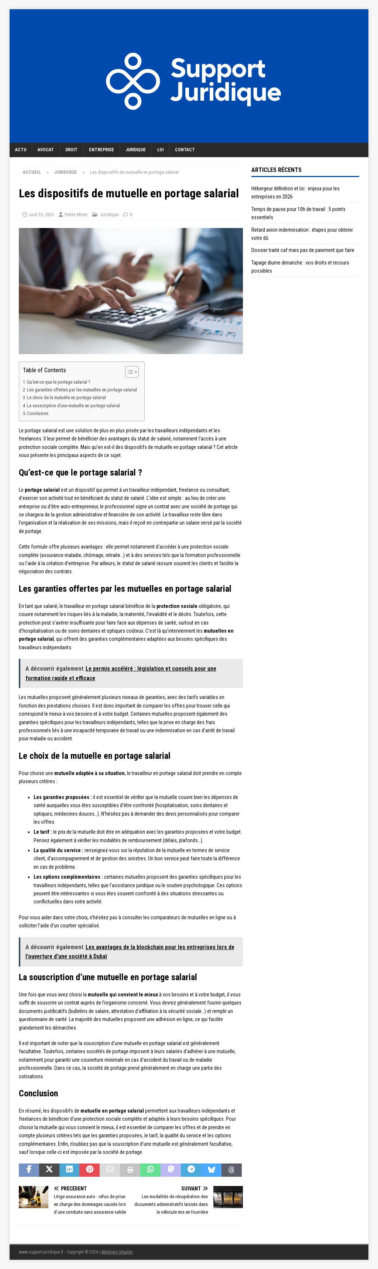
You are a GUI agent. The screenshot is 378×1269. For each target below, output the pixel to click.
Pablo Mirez (76, 214)
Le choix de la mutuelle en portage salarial (66, 397)
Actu (20, 149)
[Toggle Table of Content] (128, 372)
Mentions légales (117, 1252)
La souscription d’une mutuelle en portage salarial (73, 405)
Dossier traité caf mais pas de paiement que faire (302, 250)
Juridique (136, 149)
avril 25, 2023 (41, 214)
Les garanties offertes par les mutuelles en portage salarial (82, 390)
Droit (71, 149)
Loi (160, 149)
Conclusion (37, 413)
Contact (185, 149)
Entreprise (101, 149)
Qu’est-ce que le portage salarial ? (58, 382)
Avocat (46, 149)
